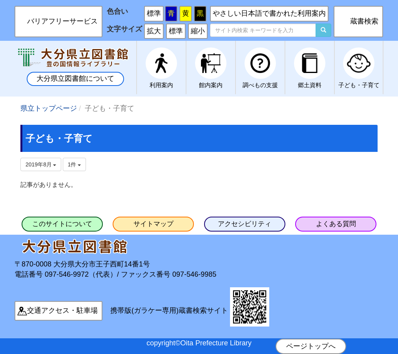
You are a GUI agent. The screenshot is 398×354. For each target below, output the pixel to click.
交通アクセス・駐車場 (62, 310)
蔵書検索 (364, 21)
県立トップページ (48, 108)
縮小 (198, 31)
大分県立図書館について (75, 78)
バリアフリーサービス (62, 21)
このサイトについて (62, 224)
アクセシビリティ (244, 224)
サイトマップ (153, 224)
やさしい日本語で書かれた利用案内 (269, 13)
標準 (154, 13)
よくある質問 (336, 224)
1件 (74, 164)
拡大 (154, 31)
